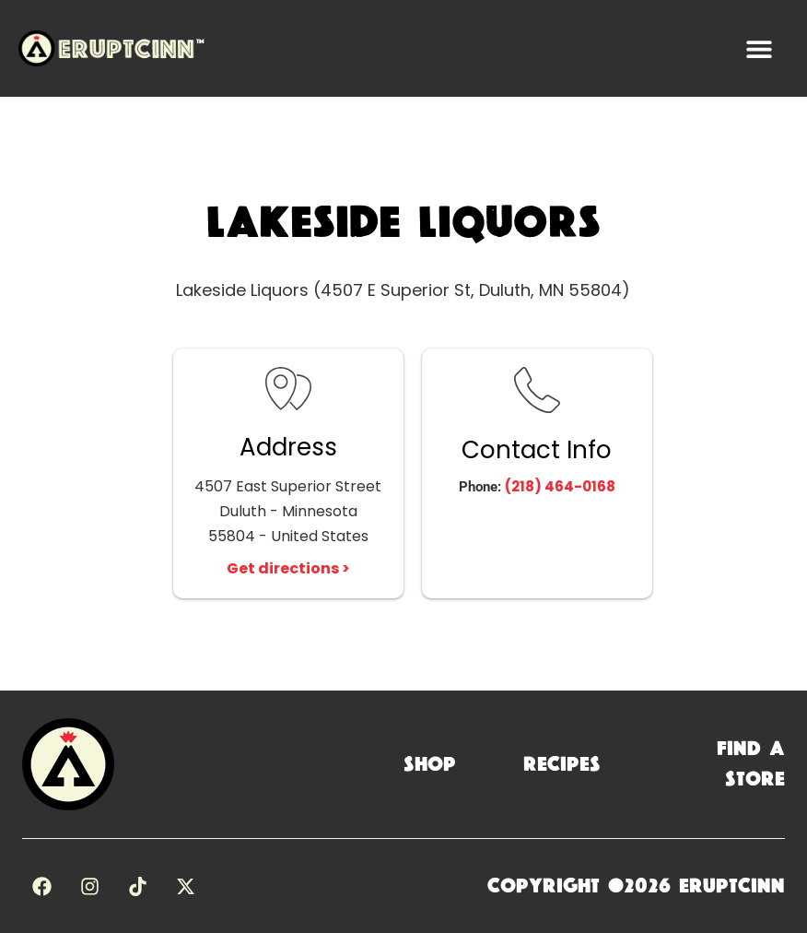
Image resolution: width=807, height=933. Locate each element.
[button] (758, 48)
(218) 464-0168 (560, 486)
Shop (430, 764)
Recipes (562, 764)
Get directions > (288, 568)
